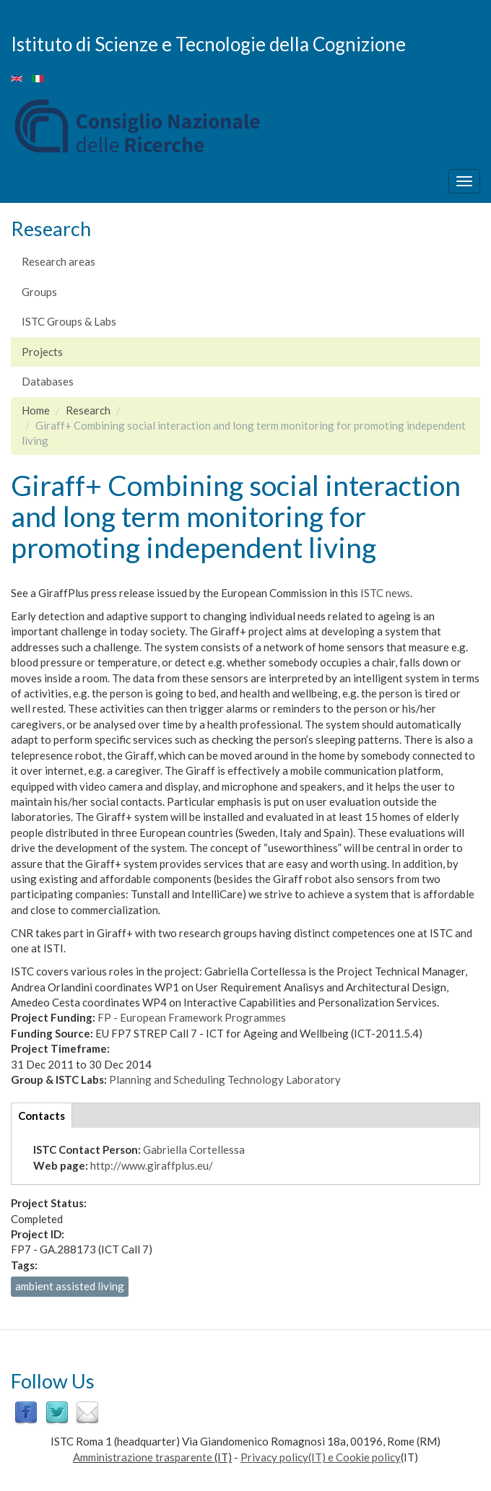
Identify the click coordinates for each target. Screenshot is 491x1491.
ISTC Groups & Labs (69, 321)
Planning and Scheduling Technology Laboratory (225, 1079)
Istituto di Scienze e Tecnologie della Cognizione (208, 43)
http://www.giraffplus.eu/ (151, 1165)
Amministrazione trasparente (142, 1457)
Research (88, 410)
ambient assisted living (69, 1285)
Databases (48, 381)
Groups (39, 291)
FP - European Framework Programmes (191, 1017)
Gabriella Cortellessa (194, 1149)
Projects (42, 351)
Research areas (58, 261)
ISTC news (385, 592)
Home (36, 410)
